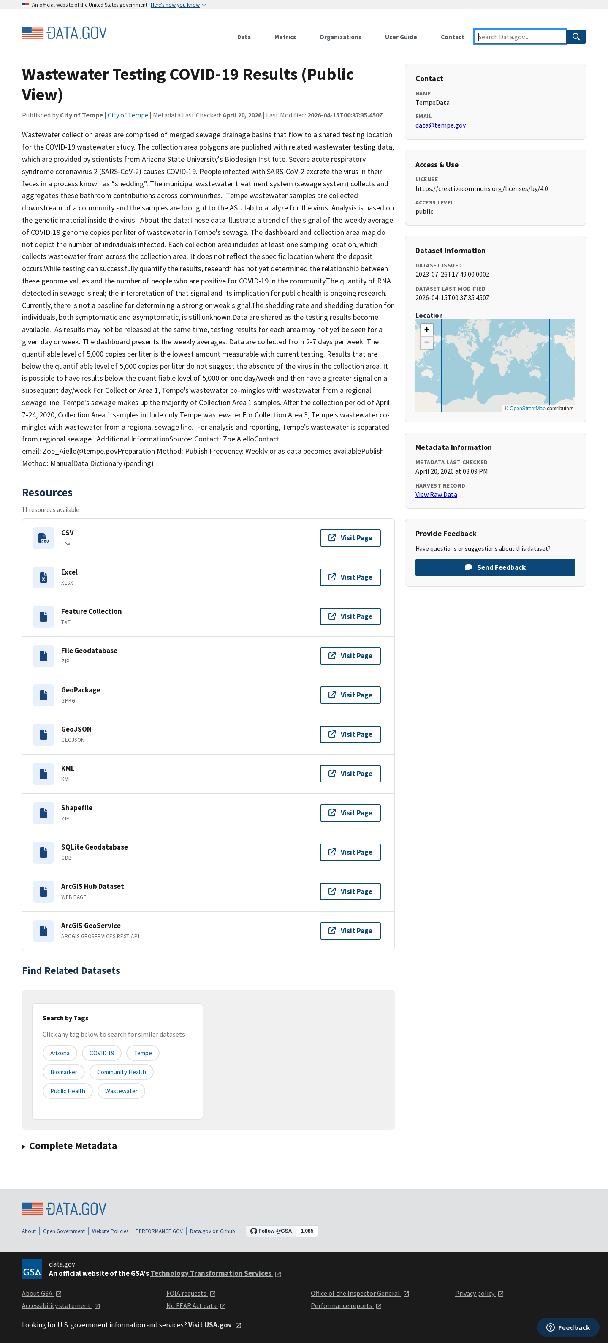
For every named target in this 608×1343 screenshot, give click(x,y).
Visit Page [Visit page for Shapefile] (350, 812)
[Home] (64, 33)
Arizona (60, 1053)
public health (67, 1091)
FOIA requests (191, 1293)
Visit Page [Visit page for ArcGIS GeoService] (350, 930)
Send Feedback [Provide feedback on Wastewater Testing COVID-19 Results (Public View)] (495, 567)
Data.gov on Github (212, 1231)
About (29, 1231)
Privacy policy (479, 1293)
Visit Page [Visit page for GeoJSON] (350, 734)
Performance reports (346, 1305)
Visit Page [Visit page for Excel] (350, 577)
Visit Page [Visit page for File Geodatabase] (350, 655)
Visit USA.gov (215, 1324)
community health (121, 1072)
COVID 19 (102, 1053)
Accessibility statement (61, 1305)
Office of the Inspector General (360, 1293)
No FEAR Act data (196, 1305)
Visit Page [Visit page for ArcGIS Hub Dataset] (350, 891)
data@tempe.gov (440, 125)
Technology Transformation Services (216, 1273)
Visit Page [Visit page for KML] (350, 773)
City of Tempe (128, 115)
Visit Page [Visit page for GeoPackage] (350, 695)
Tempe (143, 1053)
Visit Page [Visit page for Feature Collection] (350, 616)
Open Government (64, 1231)
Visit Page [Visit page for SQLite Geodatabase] (350, 852)
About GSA (42, 1293)
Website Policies (110, 1231)
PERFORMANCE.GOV (159, 1231)
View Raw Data (436, 494)
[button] (427, 330)
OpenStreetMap (528, 408)
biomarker (63, 1072)
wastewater (121, 1091)
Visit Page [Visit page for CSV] (350, 537)
